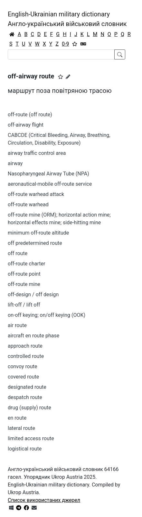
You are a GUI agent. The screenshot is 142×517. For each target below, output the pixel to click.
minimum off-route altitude (38, 233)
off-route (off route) (30, 114)
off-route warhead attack (36, 194)
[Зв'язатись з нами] (34, 508)
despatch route (25, 397)
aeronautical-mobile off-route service (50, 184)
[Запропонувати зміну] (68, 76)
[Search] (61, 54)
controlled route (26, 356)
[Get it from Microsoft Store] (11, 508)
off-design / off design (33, 294)
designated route (27, 387)
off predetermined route (35, 243)
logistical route (25, 449)
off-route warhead (28, 204)
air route (17, 325)
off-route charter (26, 264)
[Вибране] (75, 44)
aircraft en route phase (33, 336)
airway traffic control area (37, 153)
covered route (23, 377)
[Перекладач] (83, 44)
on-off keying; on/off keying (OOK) (46, 315)
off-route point (24, 274)
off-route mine (24, 284)
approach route (25, 346)
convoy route (22, 366)
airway (15, 163)
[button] (60, 77)
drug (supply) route (29, 408)
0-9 (65, 44)
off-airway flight (25, 125)
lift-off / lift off (24, 305)
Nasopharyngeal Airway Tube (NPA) (48, 174)
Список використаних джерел (44, 500)
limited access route (31, 438)
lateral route (21, 428)
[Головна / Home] (12, 34)
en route (17, 418)
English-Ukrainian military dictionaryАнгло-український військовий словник (67, 19)
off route (17, 253)
